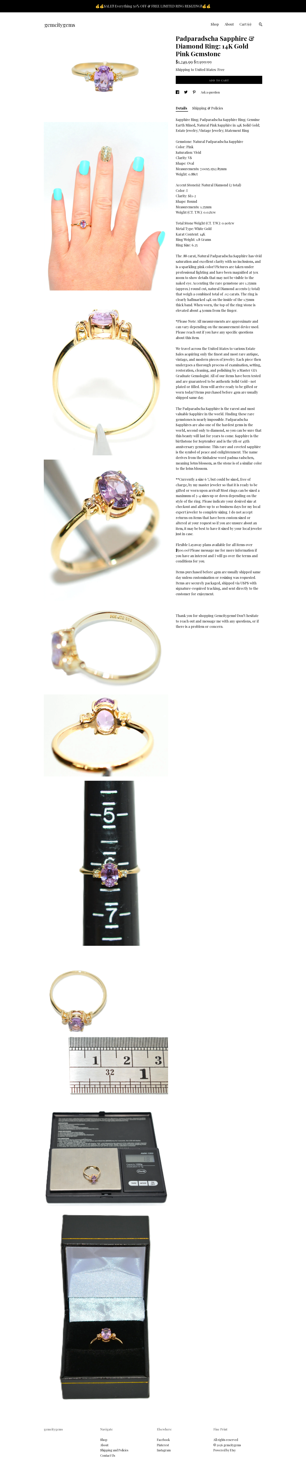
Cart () (245, 24)
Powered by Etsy (224, 1450)
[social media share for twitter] (186, 92)
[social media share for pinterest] (195, 92)
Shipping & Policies (207, 108)
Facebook (163, 1440)
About (229, 24)
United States (205, 69)
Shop (215, 24)
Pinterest (163, 1445)
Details (182, 108)
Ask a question (210, 92)
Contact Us (107, 1455)
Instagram (164, 1450)
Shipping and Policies (114, 1450)
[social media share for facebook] (178, 92)
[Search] (260, 25)
